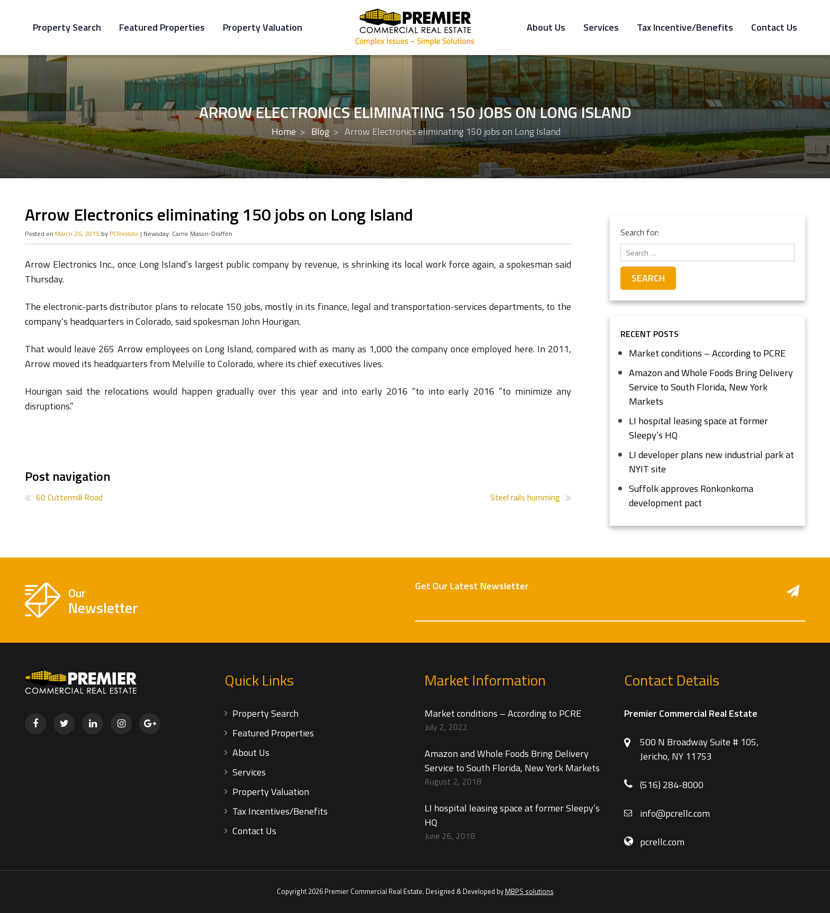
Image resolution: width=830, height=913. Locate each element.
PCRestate (124, 234)
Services (601, 27)
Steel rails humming (525, 497)
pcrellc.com (662, 842)
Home (284, 131)
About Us (546, 27)
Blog (320, 131)
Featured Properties (162, 27)
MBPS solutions (529, 891)
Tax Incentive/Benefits (685, 27)
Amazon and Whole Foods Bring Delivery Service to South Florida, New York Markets (711, 387)
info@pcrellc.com (675, 813)
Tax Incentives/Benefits (280, 811)
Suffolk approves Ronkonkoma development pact (691, 495)
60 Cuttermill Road (69, 497)
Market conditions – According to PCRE (707, 353)
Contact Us (774, 27)
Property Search (67, 27)
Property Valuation (262, 27)
